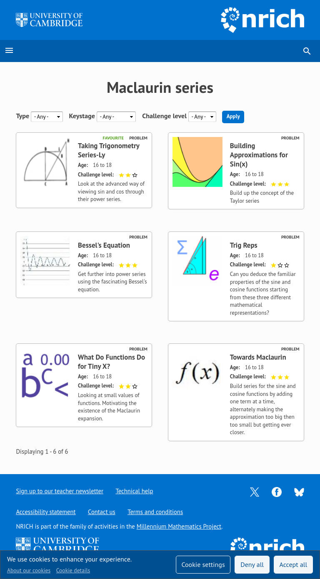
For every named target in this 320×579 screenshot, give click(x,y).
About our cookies (28, 570)
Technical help (134, 491)
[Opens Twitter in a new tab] (255, 491)
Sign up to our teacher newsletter (59, 491)
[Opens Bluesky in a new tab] (299, 491)
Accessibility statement (45, 512)
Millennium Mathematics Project (179, 526)
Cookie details (73, 570)
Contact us (101, 512)
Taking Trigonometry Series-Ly (108, 150)
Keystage (82, 116)
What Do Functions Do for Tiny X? (111, 362)
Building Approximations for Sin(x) (259, 155)
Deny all (252, 564)
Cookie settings (203, 564)
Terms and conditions (155, 512)
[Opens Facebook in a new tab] (277, 491)
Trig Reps (244, 245)
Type (22, 116)
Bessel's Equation (104, 245)
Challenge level (164, 116)
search (307, 51)
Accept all (294, 564)
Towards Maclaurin (258, 357)
